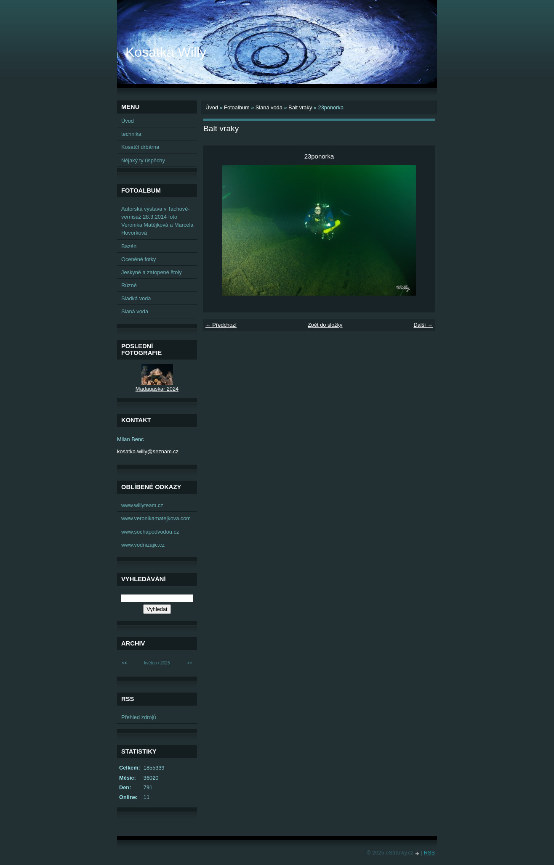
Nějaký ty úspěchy (143, 160)
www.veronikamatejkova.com (156, 518)
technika (131, 134)
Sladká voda (136, 298)
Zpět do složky (325, 325)
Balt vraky (301, 107)
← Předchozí (221, 325)
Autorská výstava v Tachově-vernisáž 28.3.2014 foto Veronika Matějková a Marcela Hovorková (157, 221)
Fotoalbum (236, 107)
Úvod (211, 107)
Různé (129, 285)
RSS (429, 852)
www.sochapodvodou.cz (150, 532)
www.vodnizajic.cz (143, 545)
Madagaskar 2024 (157, 389)
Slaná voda (269, 107)
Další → (423, 325)
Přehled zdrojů (138, 717)
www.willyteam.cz (142, 505)
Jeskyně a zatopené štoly (151, 272)
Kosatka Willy (165, 52)
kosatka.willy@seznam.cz (147, 451)
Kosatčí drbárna (140, 147)
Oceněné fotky (138, 259)
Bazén (128, 246)
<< (124, 663)
